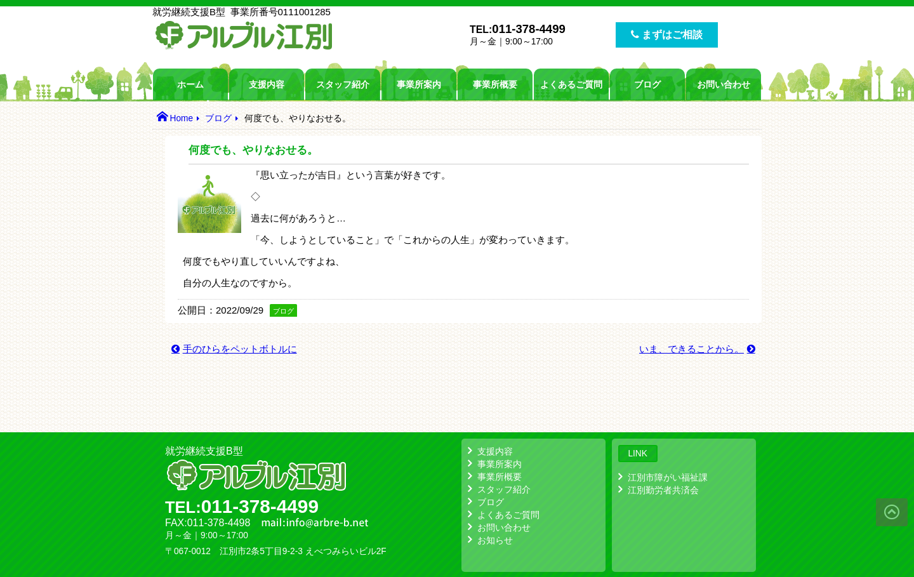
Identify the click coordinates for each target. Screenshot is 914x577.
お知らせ (495, 540)
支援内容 (266, 84)
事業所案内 (419, 84)
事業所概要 (495, 84)
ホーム (190, 84)
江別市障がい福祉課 (668, 477)
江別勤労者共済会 (663, 490)
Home (181, 118)
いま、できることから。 (691, 348)
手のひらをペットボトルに (240, 348)
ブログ (647, 84)
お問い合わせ (723, 84)
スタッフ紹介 (342, 84)
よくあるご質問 (571, 84)
